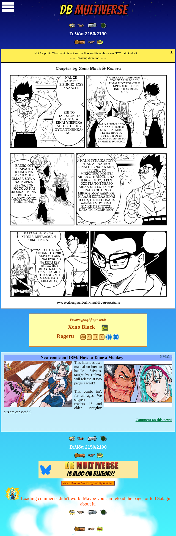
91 (95, 337)
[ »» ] (99, 42)
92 (102, 337)
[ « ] (92, 25)
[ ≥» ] (91, 42)
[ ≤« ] (80, 25)
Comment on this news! (154, 420)
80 (83, 337)
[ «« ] (72, 25)
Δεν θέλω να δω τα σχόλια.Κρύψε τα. (88, 483)
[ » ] (80, 42)
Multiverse (93, 10)
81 (89, 337)
